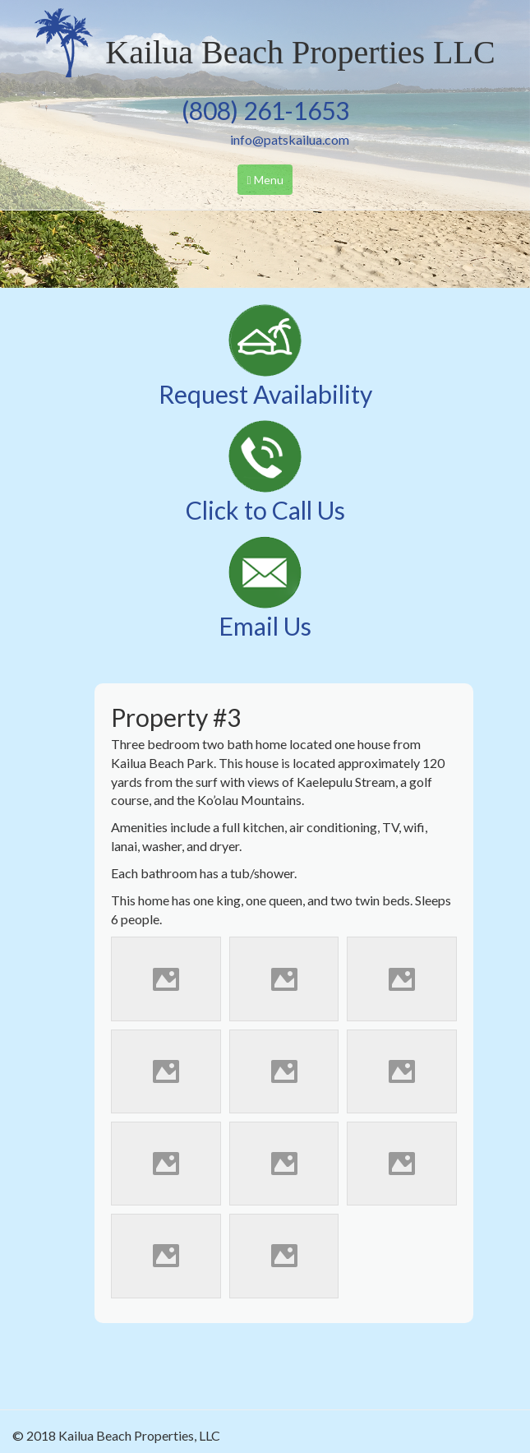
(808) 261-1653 (265, 110)
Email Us (265, 626)
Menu (269, 183)
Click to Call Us (265, 510)
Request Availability (265, 394)
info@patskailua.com (289, 139)
